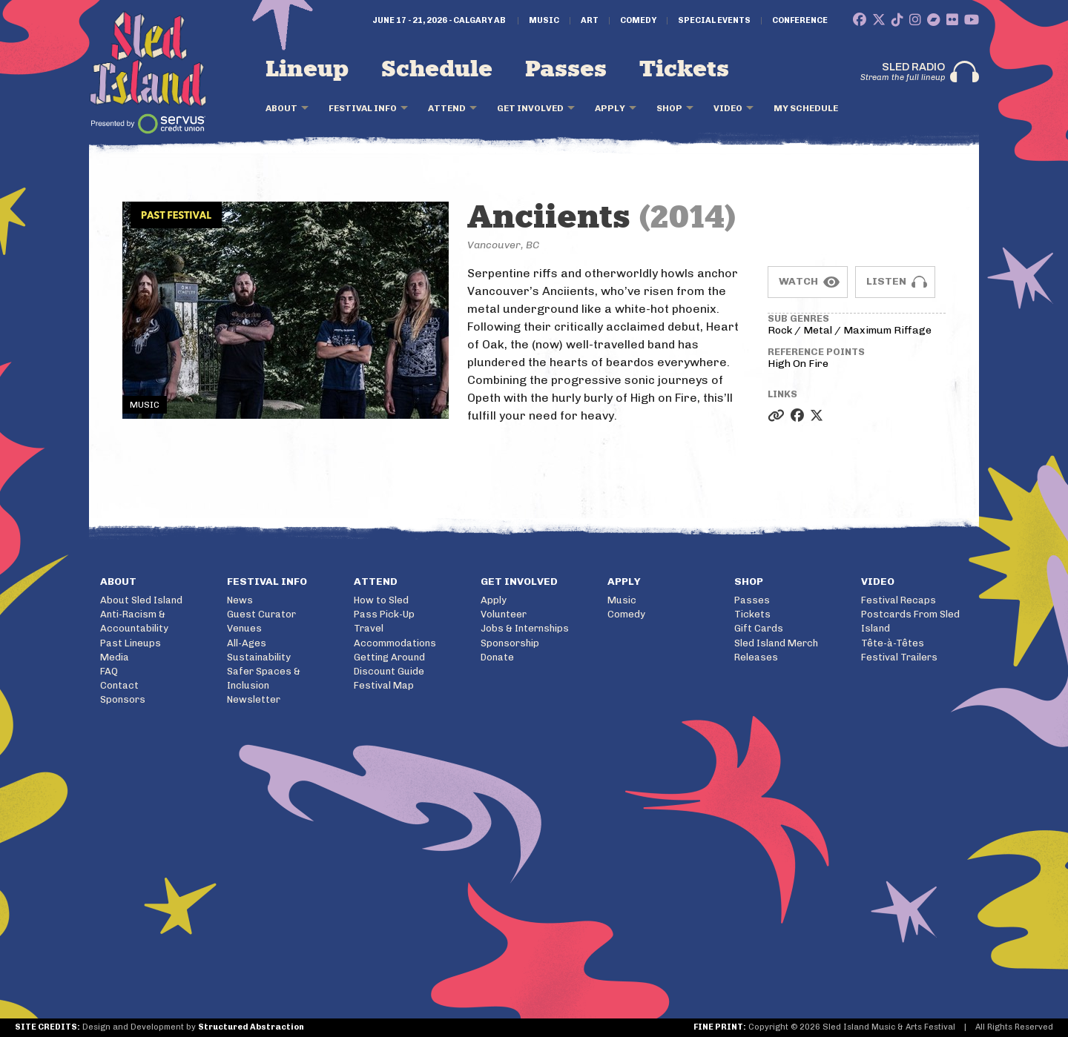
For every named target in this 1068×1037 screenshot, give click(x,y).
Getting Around (389, 657)
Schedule (436, 70)
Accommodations (395, 643)
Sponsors (122, 699)
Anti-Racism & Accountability (134, 621)
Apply (610, 108)
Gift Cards (758, 628)
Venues (244, 628)
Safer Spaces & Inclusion (263, 678)
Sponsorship (510, 643)
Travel (368, 628)
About (281, 108)
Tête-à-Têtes (892, 643)
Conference (800, 20)
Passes (566, 70)
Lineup (307, 70)
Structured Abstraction (251, 1027)
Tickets (684, 70)
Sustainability (259, 657)
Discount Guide (389, 671)
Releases (756, 657)
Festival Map (384, 685)
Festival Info (363, 108)
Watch (798, 281)
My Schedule (806, 108)
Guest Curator (261, 614)
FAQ (109, 671)
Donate (497, 657)
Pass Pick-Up (384, 614)
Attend (447, 108)
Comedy (638, 20)
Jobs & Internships (525, 628)
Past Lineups (130, 643)
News (240, 600)
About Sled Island (141, 600)
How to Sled (381, 600)
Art (590, 20)
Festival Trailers (899, 657)
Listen (886, 281)
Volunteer (504, 614)
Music (544, 20)
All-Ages (246, 643)
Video (727, 108)
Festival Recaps (898, 600)
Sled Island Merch (776, 643)
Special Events (714, 20)
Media (114, 657)
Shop (669, 108)
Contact (119, 685)
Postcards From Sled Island (910, 621)
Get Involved (530, 108)
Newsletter (253, 699)
